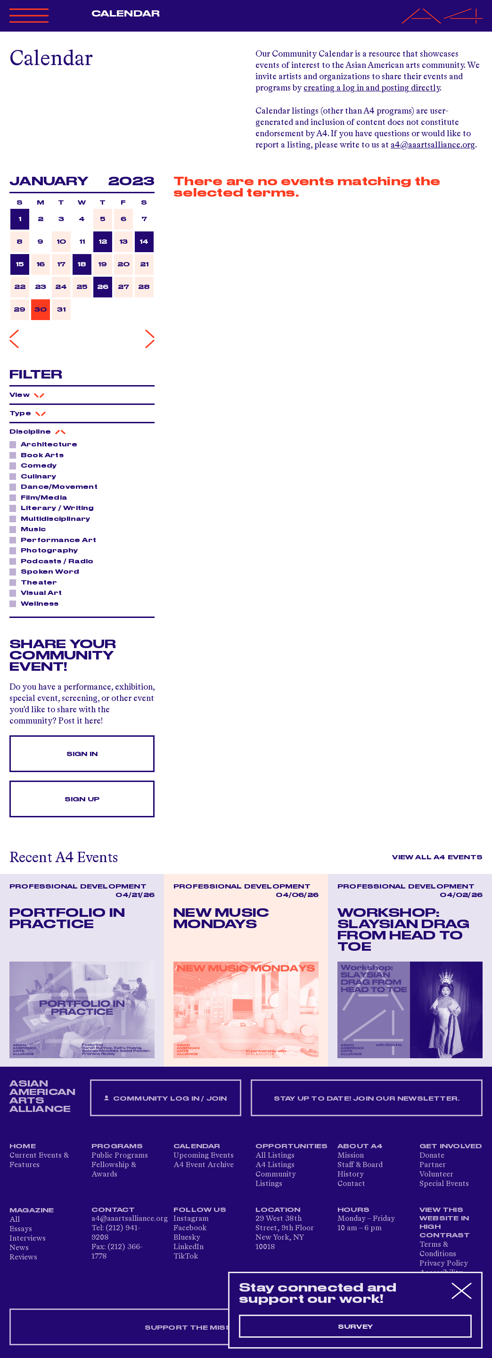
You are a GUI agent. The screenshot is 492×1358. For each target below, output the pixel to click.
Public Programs (119, 1156)
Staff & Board (360, 1165)
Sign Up (82, 799)
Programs (117, 1146)
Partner (432, 1165)
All (14, 1220)
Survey (355, 1327)
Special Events (444, 1184)
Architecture (46, 444)
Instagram (191, 1219)
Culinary (36, 476)
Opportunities (291, 1146)
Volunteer (436, 1174)
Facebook (189, 1228)
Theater (36, 582)
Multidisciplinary (52, 518)
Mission (350, 1156)
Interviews (27, 1239)
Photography (46, 550)
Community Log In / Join (165, 1098)
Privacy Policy (443, 1263)
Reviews (23, 1257)
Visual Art (38, 592)
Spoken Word (47, 571)
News (19, 1248)
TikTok (185, 1256)
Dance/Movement (56, 486)
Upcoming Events (203, 1156)
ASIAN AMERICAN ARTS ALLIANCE (42, 1096)
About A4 (360, 1146)
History (350, 1174)
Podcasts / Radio (54, 561)
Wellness (37, 603)
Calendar (125, 13)
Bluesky (186, 1238)
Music (30, 529)
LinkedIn (188, 1247)
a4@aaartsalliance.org (433, 145)
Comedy (36, 465)
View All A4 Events (437, 857)
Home (22, 1146)
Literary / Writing (54, 507)
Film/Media (41, 497)
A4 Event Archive (203, 1165)
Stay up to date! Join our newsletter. (366, 1099)
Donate (431, 1156)
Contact (351, 1184)
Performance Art (55, 539)
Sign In (82, 754)
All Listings (275, 1156)
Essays (20, 1229)
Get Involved (450, 1146)
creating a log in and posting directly (371, 88)
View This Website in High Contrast (444, 1222)
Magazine (31, 1210)
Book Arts (39, 455)
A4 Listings (275, 1165)
